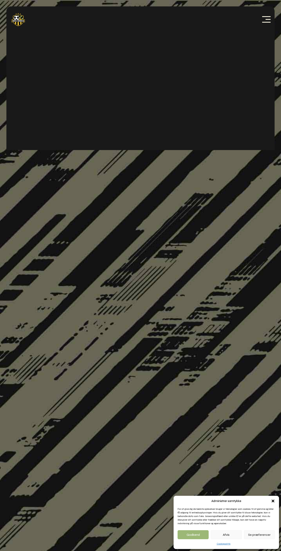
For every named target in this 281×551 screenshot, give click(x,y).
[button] (273, 501)
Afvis (226, 535)
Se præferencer (259, 535)
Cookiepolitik (223, 543)
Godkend (193, 535)
